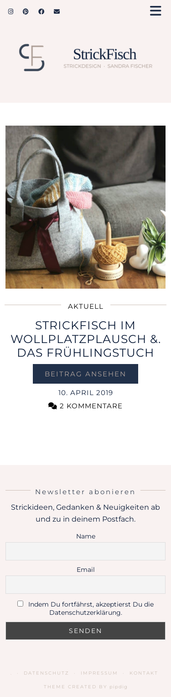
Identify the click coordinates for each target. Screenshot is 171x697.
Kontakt (144, 673)
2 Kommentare (85, 405)
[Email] (57, 11)
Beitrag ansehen (85, 374)
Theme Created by (86, 687)
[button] (159, 11)
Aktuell (86, 306)
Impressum (99, 673)
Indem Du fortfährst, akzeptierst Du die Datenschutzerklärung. (91, 608)
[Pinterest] (26, 11)
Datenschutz (46, 673)
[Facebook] (41, 11)
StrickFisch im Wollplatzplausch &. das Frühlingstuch (85, 338)
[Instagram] (11, 11)
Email (86, 569)
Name (85, 536)
